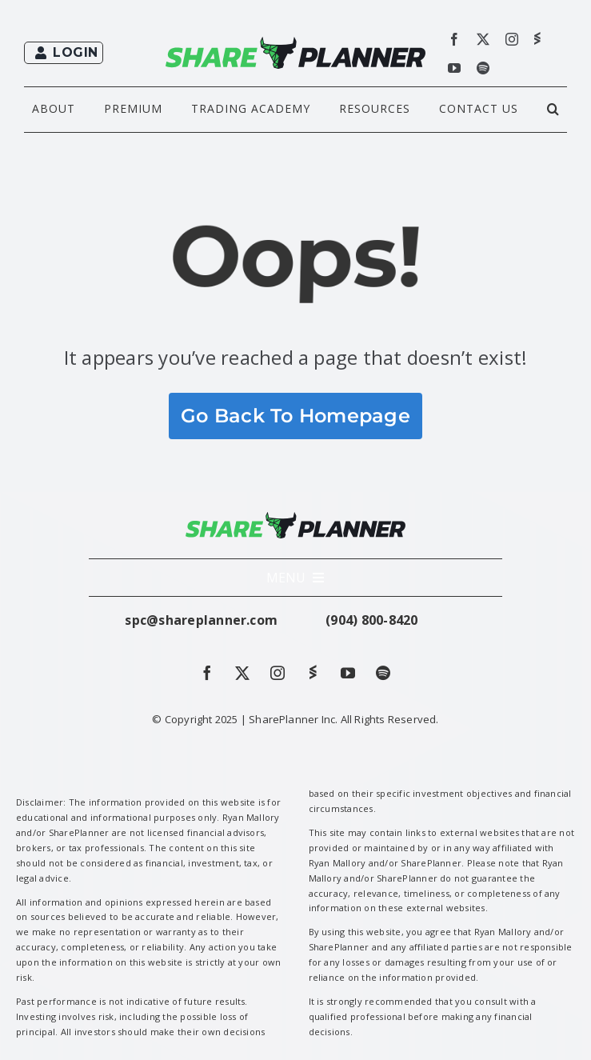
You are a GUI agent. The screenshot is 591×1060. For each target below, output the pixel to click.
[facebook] (454, 39)
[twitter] (483, 39)
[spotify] (483, 68)
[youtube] (454, 68)
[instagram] (511, 39)
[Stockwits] (537, 38)
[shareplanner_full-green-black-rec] (296, 43)
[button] (553, 109)
